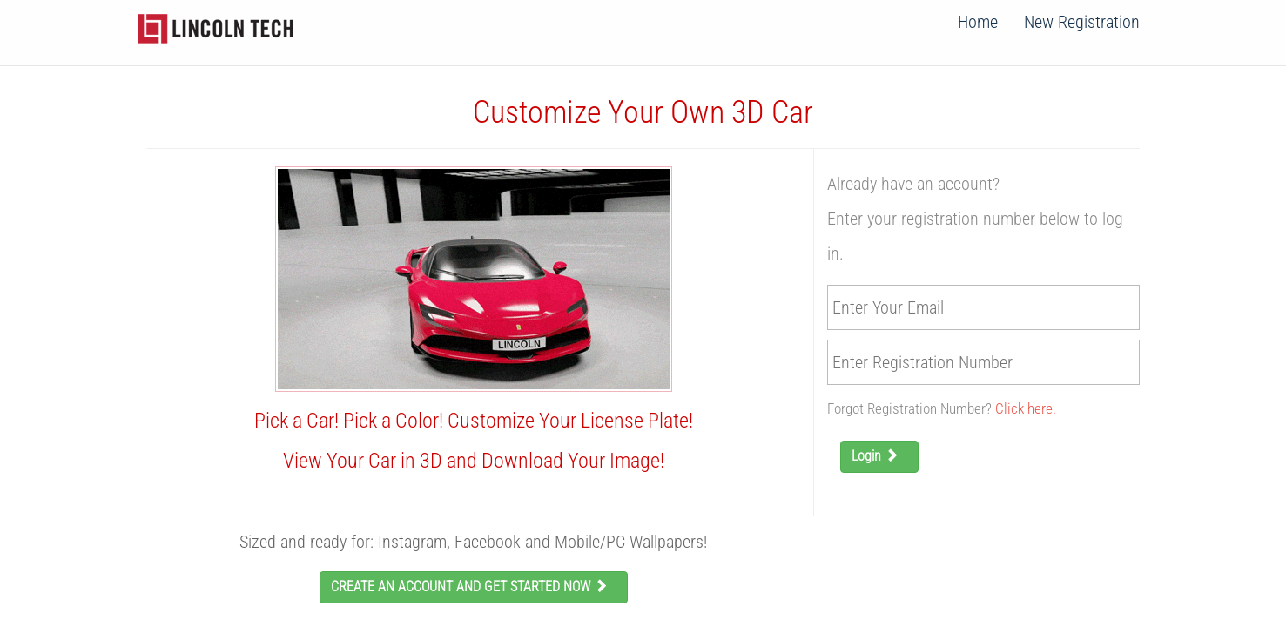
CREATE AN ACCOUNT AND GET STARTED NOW (473, 586)
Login (879, 456)
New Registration (1082, 21)
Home (978, 21)
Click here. (1025, 408)
